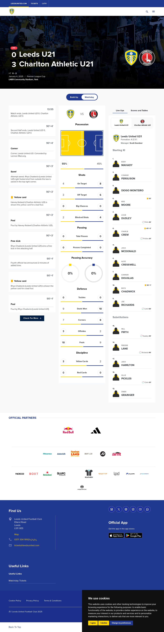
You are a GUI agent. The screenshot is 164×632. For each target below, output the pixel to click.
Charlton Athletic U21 (142, 122)
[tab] (74, 97)
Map (16, 534)
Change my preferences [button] (121, 623)
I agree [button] (93, 623)
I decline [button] (103, 623)
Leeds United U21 (121, 122)
